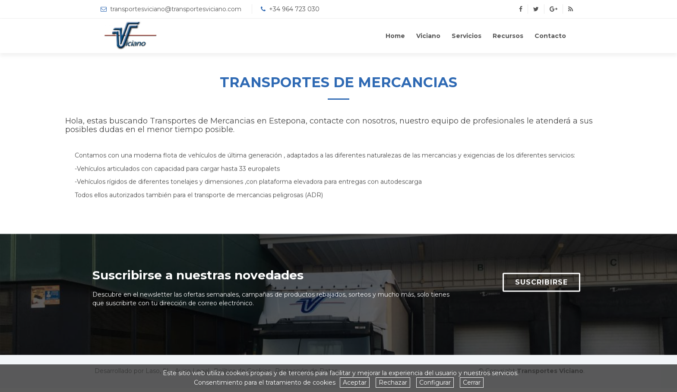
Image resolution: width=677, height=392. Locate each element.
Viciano (428, 36)
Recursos (508, 36)
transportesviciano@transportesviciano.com (175, 9)
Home (395, 36)
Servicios (466, 36)
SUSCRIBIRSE (541, 285)
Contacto (550, 36)
